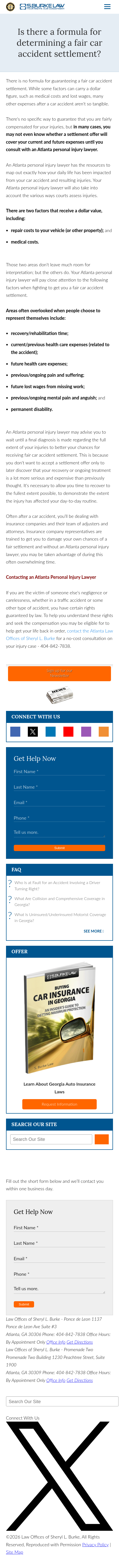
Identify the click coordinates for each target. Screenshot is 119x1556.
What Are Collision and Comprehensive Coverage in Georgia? (57, 902)
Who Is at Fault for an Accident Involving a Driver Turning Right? (55, 886)
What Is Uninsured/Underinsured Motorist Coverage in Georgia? (58, 918)
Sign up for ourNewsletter (59, 673)
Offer (20, 951)
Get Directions (80, 1342)
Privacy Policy (95, 1544)
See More (93, 931)
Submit (59, 848)
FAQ (16, 869)
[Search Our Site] (51, 1139)
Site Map (14, 1552)
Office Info (55, 1342)
